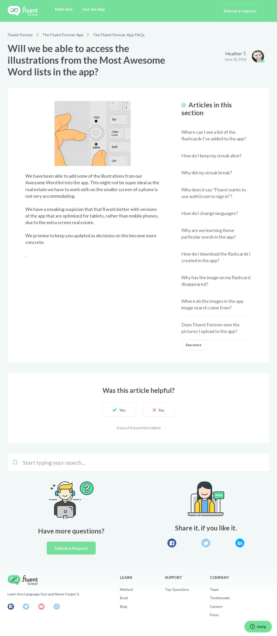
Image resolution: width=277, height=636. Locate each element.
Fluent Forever (20, 34)
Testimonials (220, 598)
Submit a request (240, 10)
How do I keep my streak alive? (211, 155)
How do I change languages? (209, 213)
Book (124, 598)
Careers (216, 606)
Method (126, 589)
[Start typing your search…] (138, 462)
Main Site (64, 9)
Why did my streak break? (206, 172)
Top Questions (177, 589)
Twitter (205, 543)
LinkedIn (239, 543)
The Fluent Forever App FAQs (118, 34)
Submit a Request (71, 548)
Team (214, 589)
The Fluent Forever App (62, 34)
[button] (118, 409)
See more (194, 345)
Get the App (93, 9)
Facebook (171, 543)
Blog (123, 606)
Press (214, 615)
